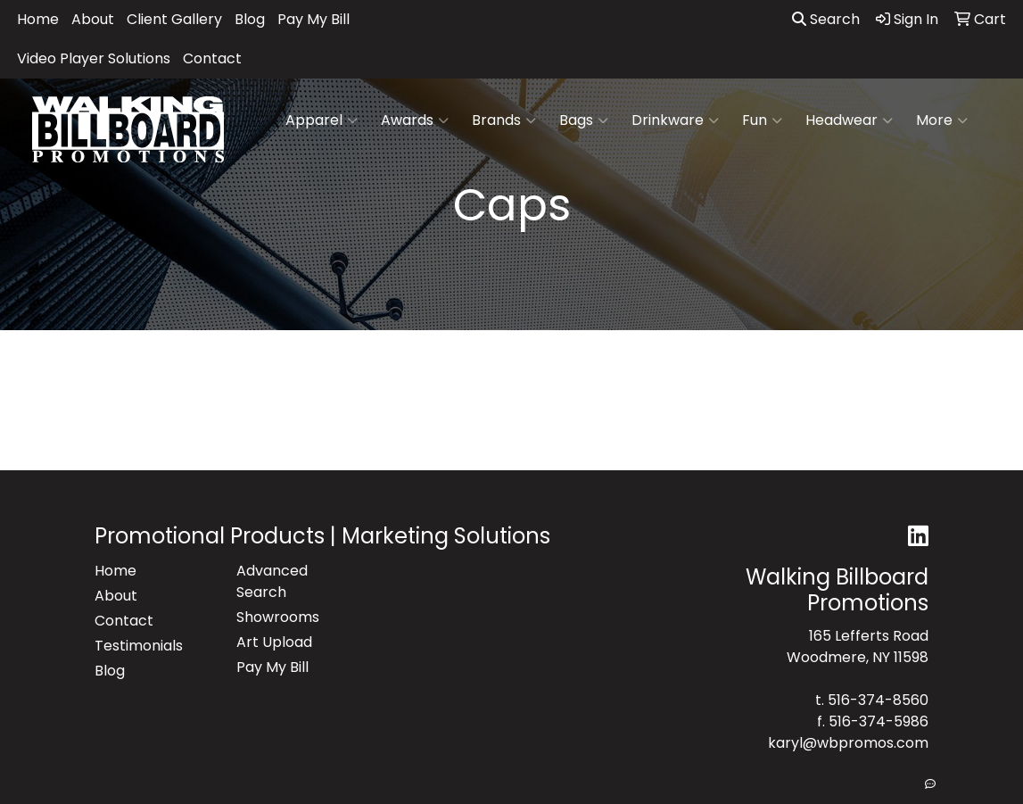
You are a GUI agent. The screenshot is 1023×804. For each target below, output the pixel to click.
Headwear (849, 120)
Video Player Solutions (93, 58)
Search (826, 19)
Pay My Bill (313, 19)
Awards (415, 120)
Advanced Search (272, 581)
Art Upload (274, 642)
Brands (504, 120)
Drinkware (675, 120)
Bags (583, 120)
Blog (250, 19)
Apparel (321, 120)
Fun (762, 120)
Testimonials (139, 645)
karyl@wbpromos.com (848, 743)
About (92, 19)
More (942, 120)
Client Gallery (174, 19)
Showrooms (277, 617)
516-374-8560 (878, 700)
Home (38, 19)
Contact (212, 58)
